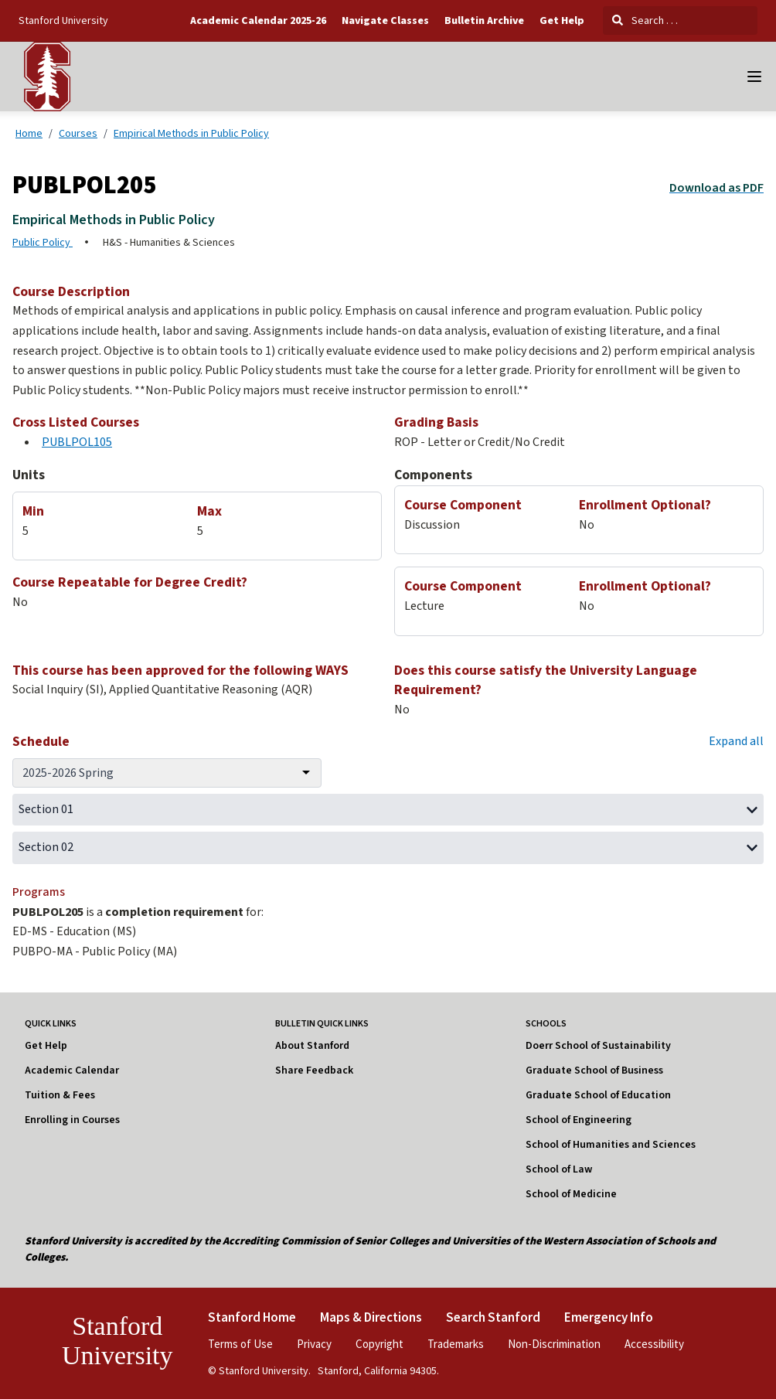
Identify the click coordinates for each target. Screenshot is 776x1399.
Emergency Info (608, 1317)
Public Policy (42, 242)
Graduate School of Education (598, 1095)
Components (433, 475)
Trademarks (455, 1343)
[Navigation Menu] (754, 76)
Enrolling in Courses (72, 1120)
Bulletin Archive (484, 21)
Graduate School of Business (594, 1070)
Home (29, 133)
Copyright (379, 1343)
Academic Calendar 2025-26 (258, 21)
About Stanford (312, 1046)
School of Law (559, 1169)
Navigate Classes (385, 21)
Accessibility (654, 1343)
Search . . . (645, 20)
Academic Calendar (72, 1070)
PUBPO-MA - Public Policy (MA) (94, 951)
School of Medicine (571, 1194)
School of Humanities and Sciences (611, 1144)
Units (28, 475)
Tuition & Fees (60, 1095)
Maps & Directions (371, 1317)
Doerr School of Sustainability (598, 1046)
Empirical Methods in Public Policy (191, 133)
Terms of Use (240, 1343)
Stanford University (63, 20)
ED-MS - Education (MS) (74, 931)
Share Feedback (314, 1070)
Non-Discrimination (554, 1343)
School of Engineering (578, 1120)
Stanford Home (252, 1317)
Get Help (561, 21)
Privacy (314, 1343)
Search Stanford (493, 1317)
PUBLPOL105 (77, 442)
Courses (78, 133)
